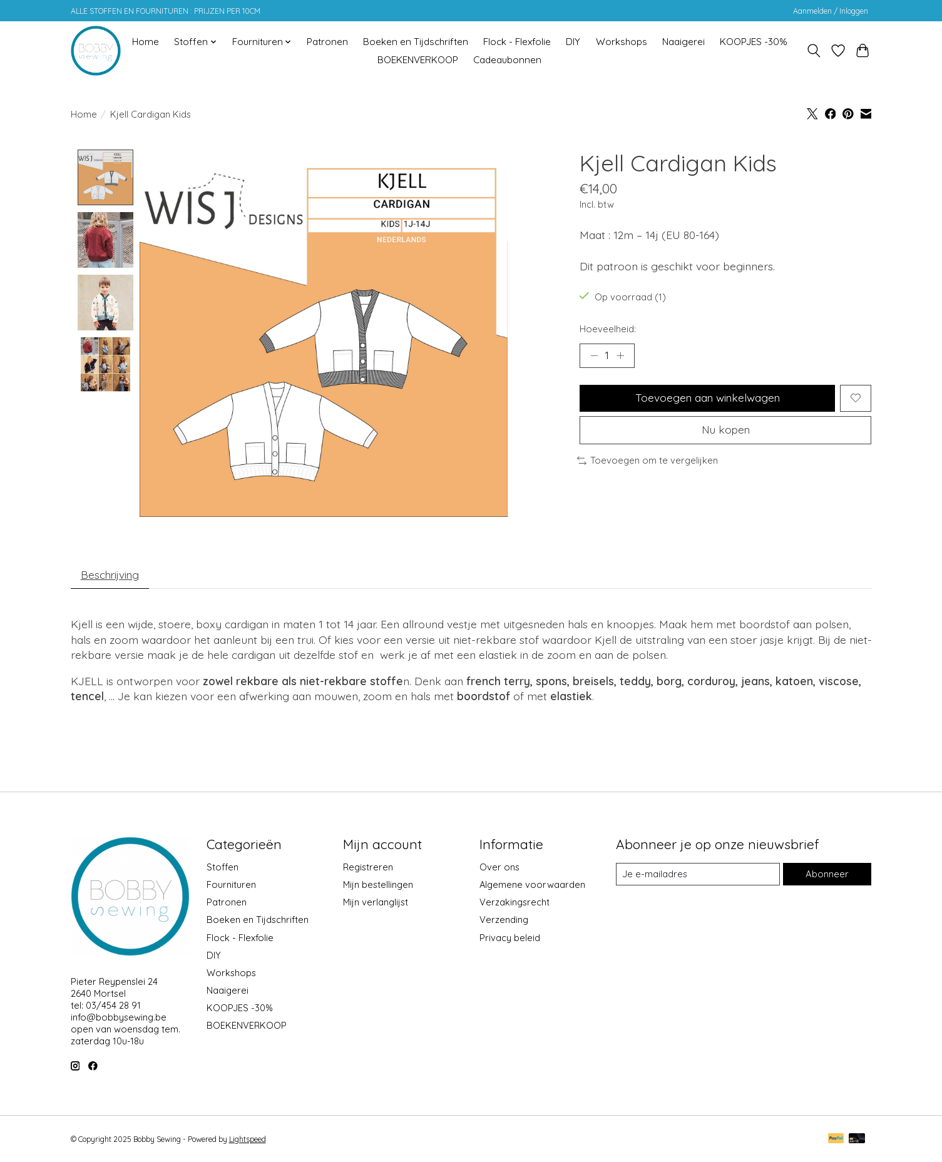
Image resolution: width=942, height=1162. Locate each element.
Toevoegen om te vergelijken (648, 462)
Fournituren (231, 886)
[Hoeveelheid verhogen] (621, 355)
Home (145, 42)
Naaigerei (683, 42)
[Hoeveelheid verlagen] (594, 355)
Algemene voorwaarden (532, 886)
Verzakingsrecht (514, 903)
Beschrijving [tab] (111, 576)
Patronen (327, 42)
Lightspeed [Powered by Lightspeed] (247, 1140)
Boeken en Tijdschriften (415, 42)
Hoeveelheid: (608, 329)
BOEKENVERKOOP (417, 60)
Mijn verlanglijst (375, 903)
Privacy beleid (509, 938)
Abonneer (827, 875)
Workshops (621, 42)
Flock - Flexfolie (517, 42)
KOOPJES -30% (753, 42)
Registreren (368, 868)
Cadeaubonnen (507, 60)
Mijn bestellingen (378, 886)
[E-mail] (698, 875)
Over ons (499, 868)
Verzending (503, 921)
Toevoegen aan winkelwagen (707, 398)
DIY (573, 42)
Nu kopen (725, 431)
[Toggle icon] (814, 50)
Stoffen (222, 868)
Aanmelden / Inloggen (830, 11)
